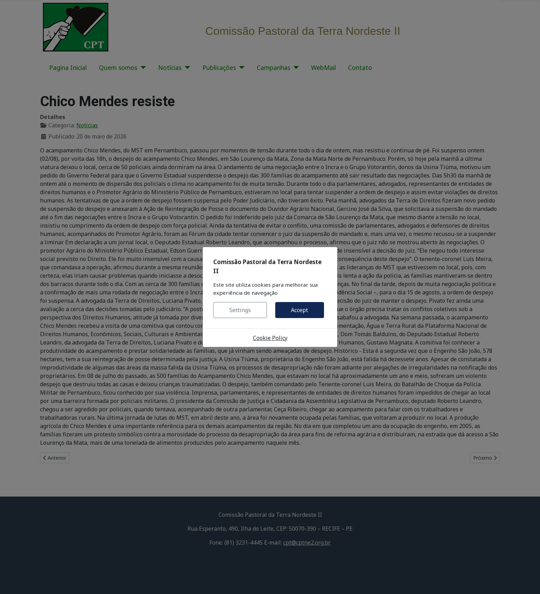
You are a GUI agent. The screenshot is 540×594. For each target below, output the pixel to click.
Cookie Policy (270, 338)
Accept (299, 310)
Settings (240, 310)
